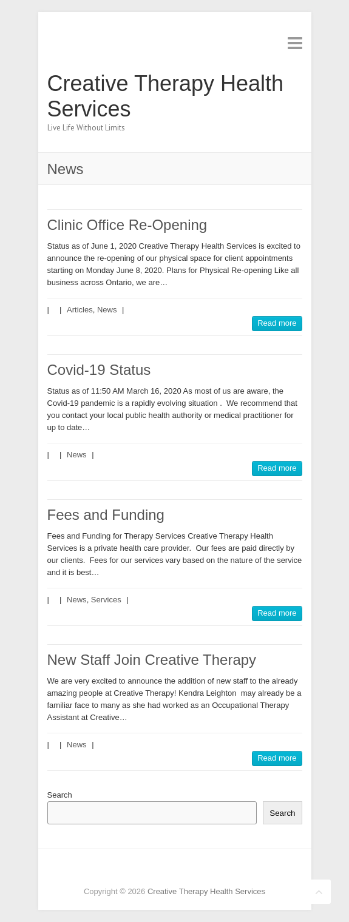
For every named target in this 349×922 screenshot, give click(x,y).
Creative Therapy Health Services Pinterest (184, 870)
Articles (80, 309)
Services (106, 599)
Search (59, 794)
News (107, 309)
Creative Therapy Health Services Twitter (166, 870)
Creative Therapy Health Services (165, 96)
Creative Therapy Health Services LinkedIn (202, 870)
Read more (276, 323)
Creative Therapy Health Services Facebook (147, 870)
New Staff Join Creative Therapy (152, 659)
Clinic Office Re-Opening (127, 225)
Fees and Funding (105, 514)
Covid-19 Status (99, 370)
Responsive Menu (295, 42)
